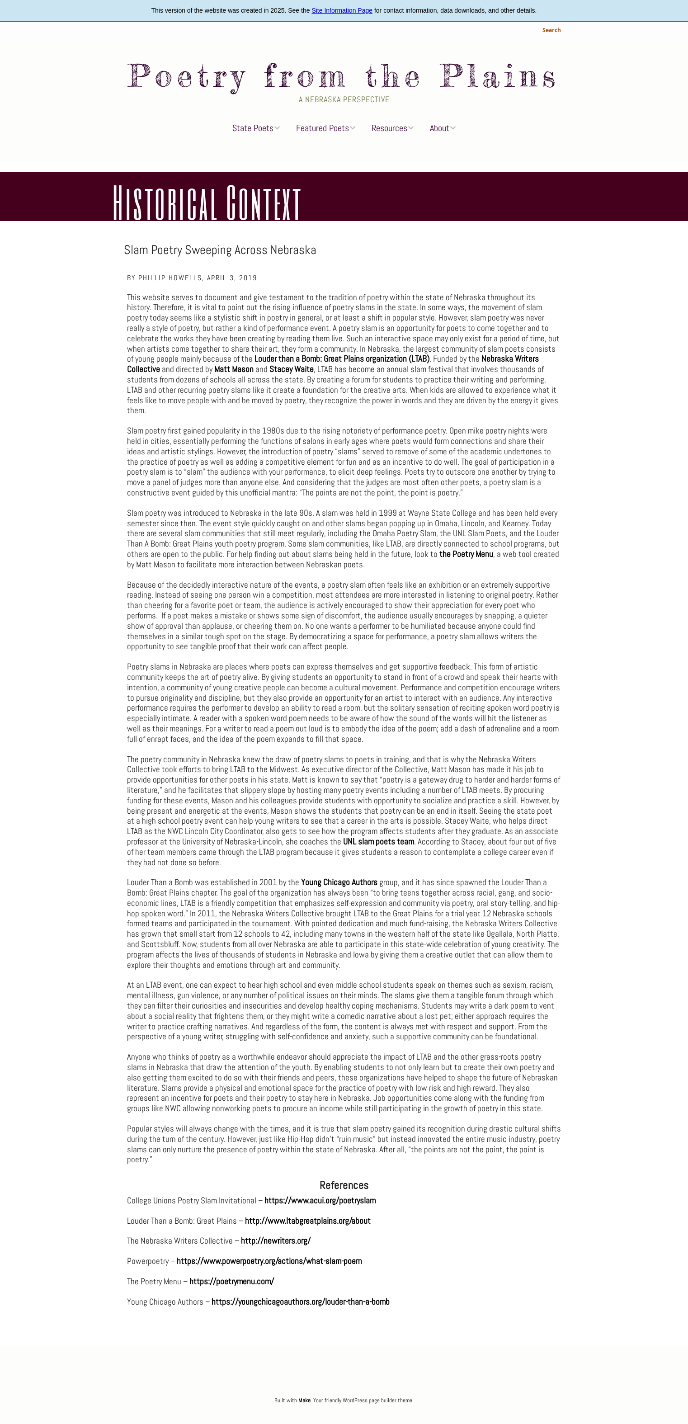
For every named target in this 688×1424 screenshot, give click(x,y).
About (439, 128)
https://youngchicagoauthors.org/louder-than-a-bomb (301, 1301)
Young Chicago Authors (339, 882)
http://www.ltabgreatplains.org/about (308, 1220)
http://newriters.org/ (276, 1240)
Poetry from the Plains (344, 75)
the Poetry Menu (466, 554)
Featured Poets (322, 128)
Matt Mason (234, 369)
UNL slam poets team (378, 841)
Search (551, 31)
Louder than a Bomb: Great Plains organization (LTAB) (341, 358)
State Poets (252, 128)
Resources (389, 128)
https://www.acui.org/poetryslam (320, 1200)
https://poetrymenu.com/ (231, 1281)
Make (304, 1400)
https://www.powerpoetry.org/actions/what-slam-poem (269, 1261)
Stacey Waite (291, 369)
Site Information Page (341, 10)
